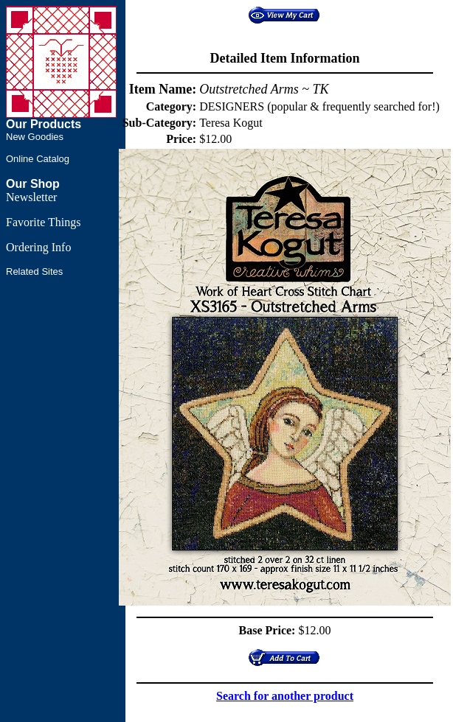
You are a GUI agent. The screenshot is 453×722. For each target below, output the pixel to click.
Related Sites (34, 271)
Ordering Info (38, 247)
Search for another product (284, 696)
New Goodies (34, 136)
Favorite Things (43, 222)
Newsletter (31, 197)
